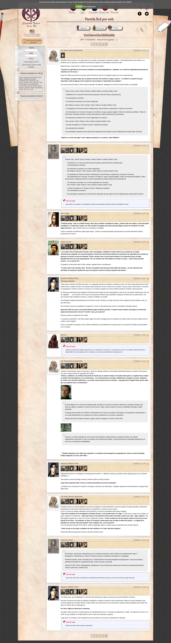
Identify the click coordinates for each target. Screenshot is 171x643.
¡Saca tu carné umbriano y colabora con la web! (32, 35)
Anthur (21, 77)
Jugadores (81, 28)
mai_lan (21, 85)
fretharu (21, 82)
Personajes (98, 28)
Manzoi (26, 85)
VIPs (113, 28)
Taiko (25, 89)
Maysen (35, 85)
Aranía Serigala (27, 77)
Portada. (31, 16)
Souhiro (21, 89)
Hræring (31, 82)
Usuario (31, 48)
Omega (40, 85)
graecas (26, 82)
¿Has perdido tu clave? (31, 62)
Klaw (41, 82)
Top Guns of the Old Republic (99, 35)
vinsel (31, 89)
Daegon (21, 79)
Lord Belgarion (34, 84)
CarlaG (39, 77)
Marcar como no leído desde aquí (148, 51)
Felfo (37, 80)
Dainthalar (27, 79)
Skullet (32, 87)
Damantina (33, 79)
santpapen (27, 87)
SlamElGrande (39, 87)
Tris (28, 89)
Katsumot (36, 82)
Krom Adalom (22, 84)
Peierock (21, 87)
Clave (31, 53)
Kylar (28, 84)
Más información (89, 6)
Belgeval (34, 77)
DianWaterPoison (23, 80)
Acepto (79, 6)
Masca (30, 85)
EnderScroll (32, 80)
